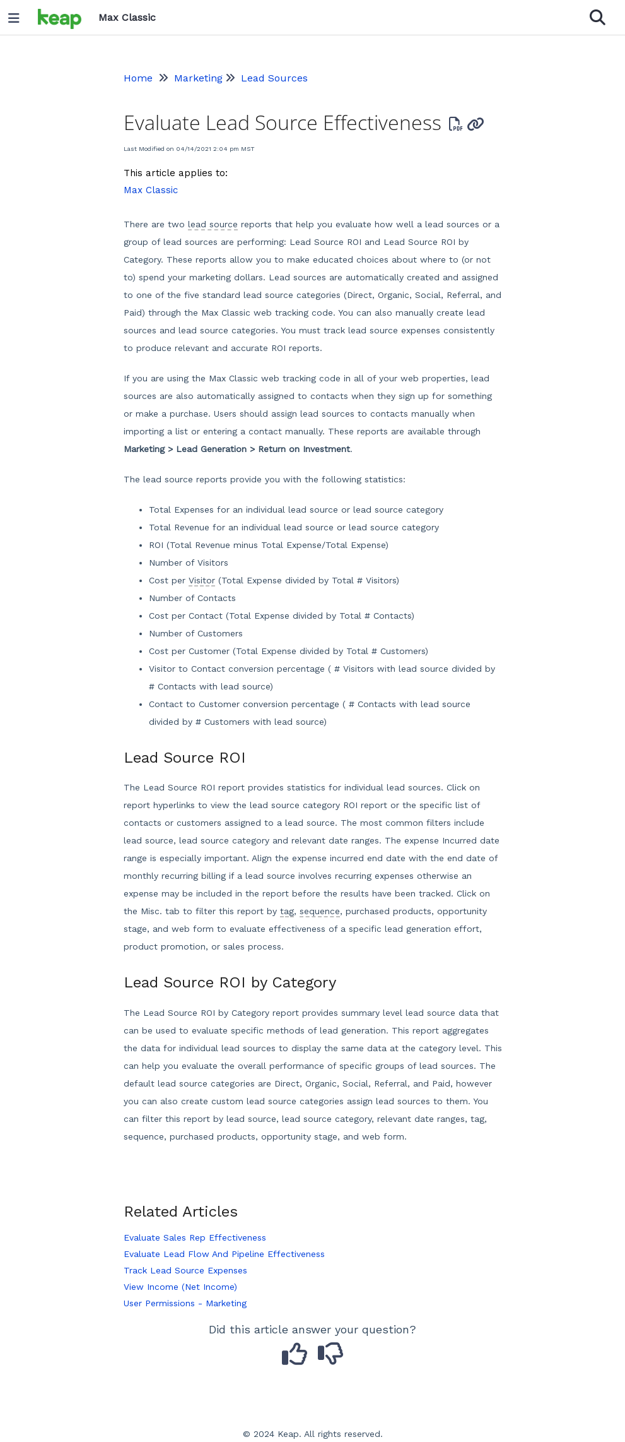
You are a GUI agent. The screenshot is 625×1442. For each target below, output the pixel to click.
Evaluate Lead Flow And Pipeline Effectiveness (224, 1254)
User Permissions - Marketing (185, 1303)
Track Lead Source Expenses (185, 1270)
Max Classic (151, 190)
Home (138, 78)
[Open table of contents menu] (18, 15)
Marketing (198, 78)
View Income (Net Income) (180, 1287)
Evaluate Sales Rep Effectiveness (195, 1237)
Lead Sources (274, 78)
